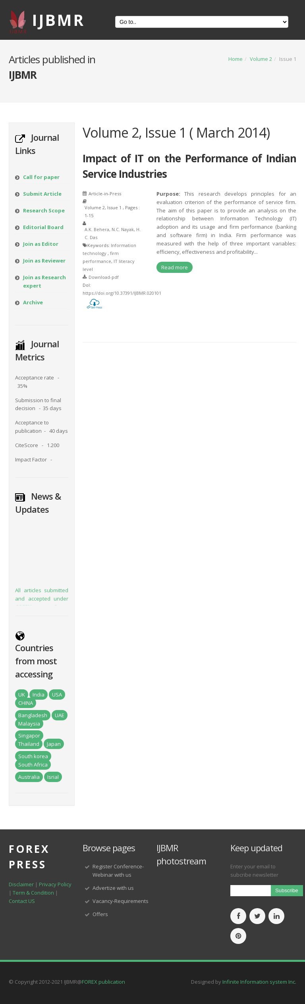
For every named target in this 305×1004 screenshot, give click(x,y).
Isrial (53, 776)
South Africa (33, 764)
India (38, 694)
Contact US (22, 901)
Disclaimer (21, 884)
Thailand (28, 743)
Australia (29, 776)
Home (235, 58)
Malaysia (29, 723)
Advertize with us (113, 887)
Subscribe (286, 890)
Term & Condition (33, 892)
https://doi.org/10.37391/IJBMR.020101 (122, 293)
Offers (100, 914)
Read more (174, 267)
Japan (54, 743)
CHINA (25, 702)
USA (57, 694)
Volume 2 (261, 58)
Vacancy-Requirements (121, 901)
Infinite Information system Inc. (259, 981)
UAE (59, 715)
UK (21, 694)
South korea (33, 756)
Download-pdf (104, 277)
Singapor (29, 735)
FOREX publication (103, 981)
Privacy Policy (55, 884)
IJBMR (58, 19)
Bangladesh (32, 715)
